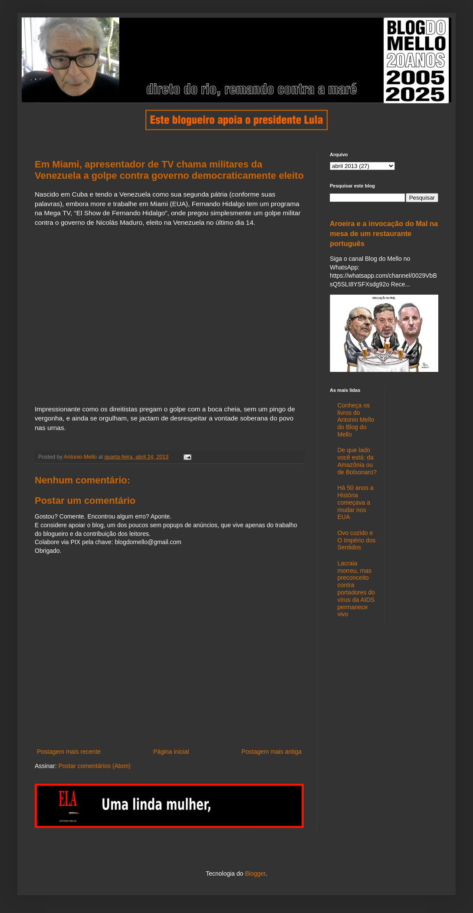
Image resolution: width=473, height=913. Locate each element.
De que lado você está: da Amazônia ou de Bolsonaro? (357, 461)
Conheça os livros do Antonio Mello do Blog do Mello (356, 420)
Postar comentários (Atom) (94, 765)
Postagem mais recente (69, 751)
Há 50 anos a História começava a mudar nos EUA (356, 502)
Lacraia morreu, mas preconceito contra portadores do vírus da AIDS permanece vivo (356, 589)
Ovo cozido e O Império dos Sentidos (357, 540)
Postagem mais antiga (271, 751)
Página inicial (171, 751)
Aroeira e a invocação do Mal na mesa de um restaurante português (384, 233)
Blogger (255, 873)
